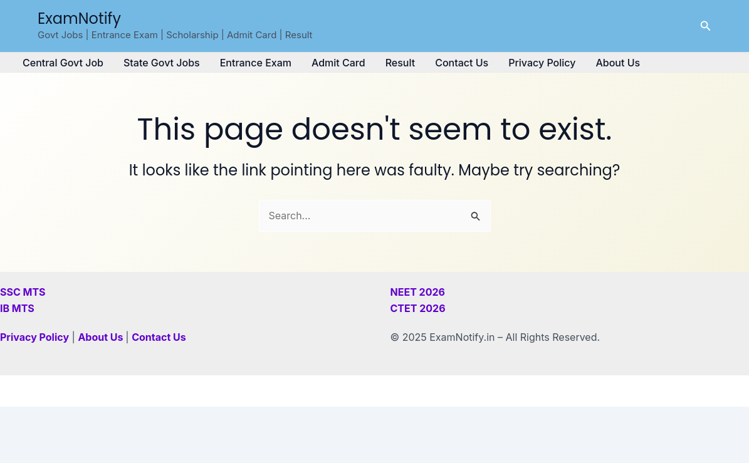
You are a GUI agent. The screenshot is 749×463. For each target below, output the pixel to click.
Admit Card (338, 63)
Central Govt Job (63, 63)
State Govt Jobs (161, 63)
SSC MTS (23, 292)
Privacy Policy (541, 63)
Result (400, 63)
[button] (705, 26)
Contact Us (461, 63)
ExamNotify (79, 18)
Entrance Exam (255, 63)
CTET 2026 (418, 308)
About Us (617, 63)
